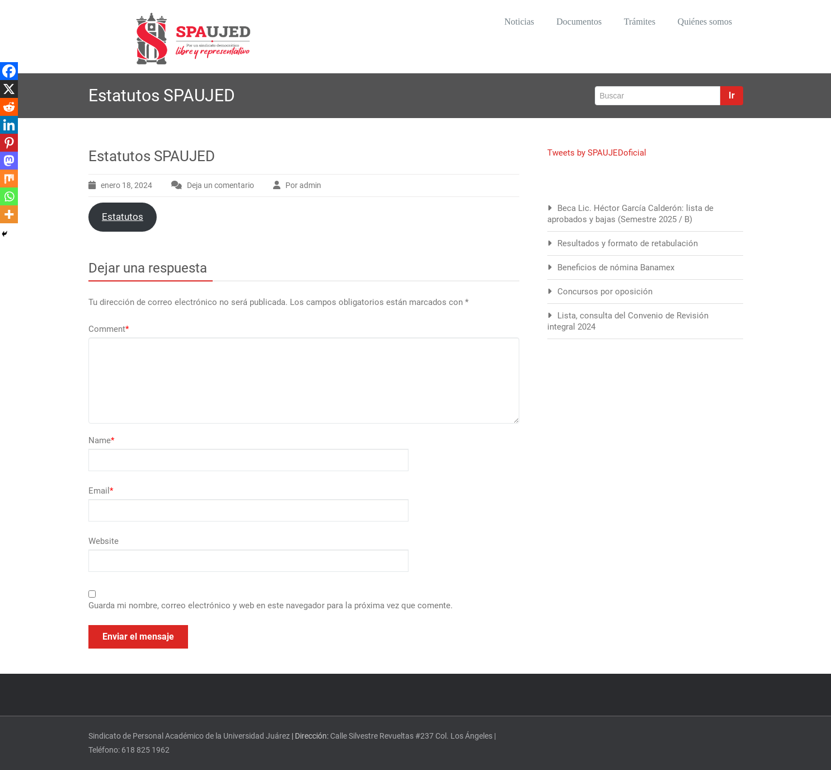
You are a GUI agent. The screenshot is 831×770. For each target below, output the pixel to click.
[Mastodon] (9, 161)
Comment (108, 329)
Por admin (303, 185)
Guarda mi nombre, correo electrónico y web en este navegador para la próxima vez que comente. (270, 605)
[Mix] (9, 178)
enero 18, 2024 (126, 185)
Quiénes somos (701, 22)
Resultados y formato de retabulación (627, 243)
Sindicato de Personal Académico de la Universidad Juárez (189, 735)
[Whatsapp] (9, 196)
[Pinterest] (9, 143)
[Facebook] (9, 71)
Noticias (501, 22)
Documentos (565, 22)
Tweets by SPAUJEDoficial (596, 153)
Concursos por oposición (604, 292)
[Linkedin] (9, 125)
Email (100, 491)
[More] (9, 214)
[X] (9, 89)
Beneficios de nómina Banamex (615, 267)
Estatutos (122, 216)
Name (101, 440)
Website (103, 541)
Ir (732, 95)
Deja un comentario (220, 185)
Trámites (630, 22)
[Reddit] (9, 107)
